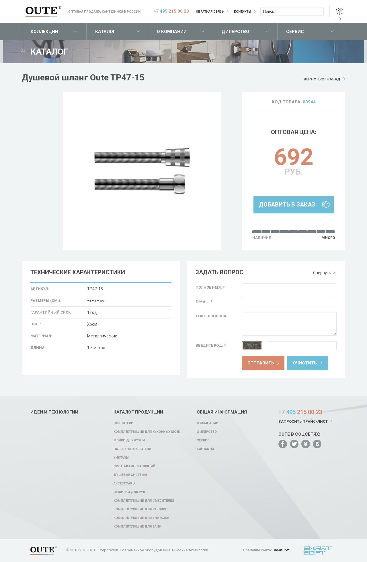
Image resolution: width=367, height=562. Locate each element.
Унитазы (121, 457)
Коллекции (44, 31)
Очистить (305, 363)
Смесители (123, 423)
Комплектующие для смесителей (144, 501)
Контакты (242, 11)
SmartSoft (281, 550)
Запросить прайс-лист (303, 421)
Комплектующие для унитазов (141, 518)
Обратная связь (210, 11)
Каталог (105, 31)
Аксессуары (124, 483)
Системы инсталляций (134, 466)
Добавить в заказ (287, 204)
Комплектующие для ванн (137, 526)
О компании (172, 31)
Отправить (260, 363)
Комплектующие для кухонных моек (147, 432)
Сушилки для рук (129, 492)
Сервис (295, 31)
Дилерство (235, 31)
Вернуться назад (322, 79)
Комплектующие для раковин (140, 509)
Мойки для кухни (129, 440)
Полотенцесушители (132, 449)
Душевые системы (130, 475)
